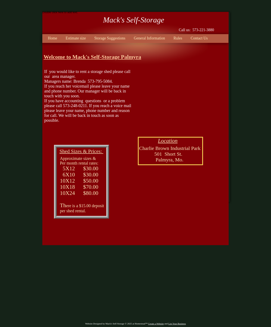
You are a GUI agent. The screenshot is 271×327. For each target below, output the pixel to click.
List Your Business (177, 323)
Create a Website (156, 323)
